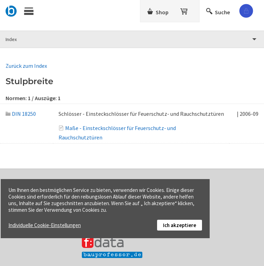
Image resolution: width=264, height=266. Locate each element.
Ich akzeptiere (179, 225)
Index (11, 39)
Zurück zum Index (26, 65)
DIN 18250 (21, 113)
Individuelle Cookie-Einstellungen (44, 225)
